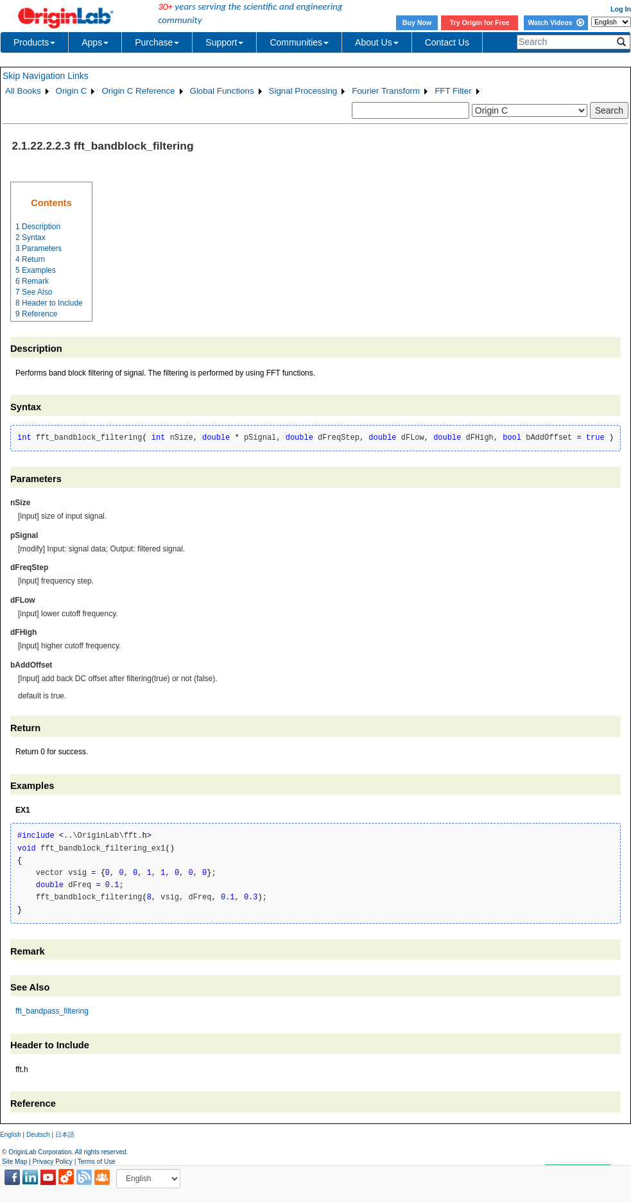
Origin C (71, 91)
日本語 (64, 1134)
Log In (620, 9)
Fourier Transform (386, 91)
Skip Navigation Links (46, 76)
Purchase (157, 42)
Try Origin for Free (480, 22)
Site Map (14, 1161)
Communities (299, 42)
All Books (23, 91)
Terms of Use (97, 1161)
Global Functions (222, 91)
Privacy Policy (53, 1161)
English (10, 1134)
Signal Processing (303, 91)
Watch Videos (555, 22)
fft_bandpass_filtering (52, 1011)
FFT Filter (453, 91)
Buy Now (417, 22)
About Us (377, 42)
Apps (95, 42)
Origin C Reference (138, 91)
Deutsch (38, 1134)
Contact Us (447, 42)
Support (224, 42)
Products (34, 42)
